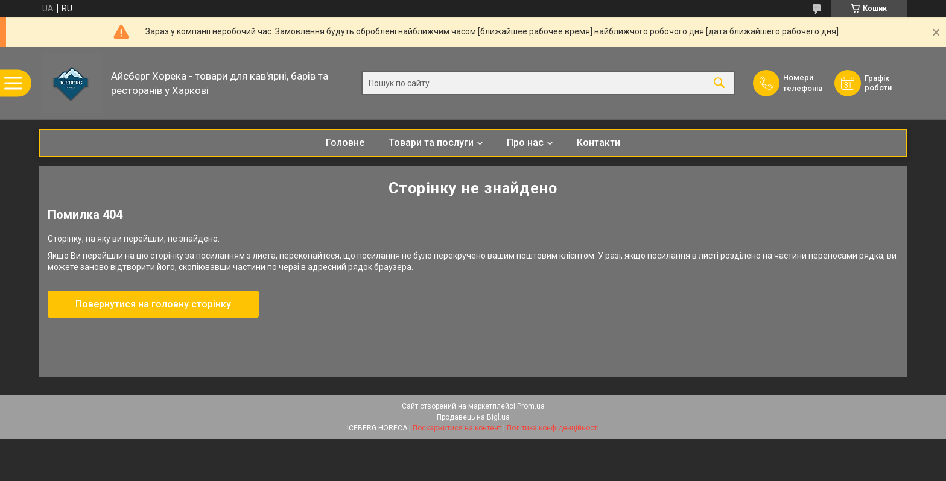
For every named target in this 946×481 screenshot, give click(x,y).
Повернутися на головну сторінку (153, 304)
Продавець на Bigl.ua (473, 417)
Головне (345, 142)
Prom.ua (531, 406)
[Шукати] (719, 83)
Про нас (525, 142)
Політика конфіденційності (553, 428)
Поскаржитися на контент (457, 428)
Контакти (598, 142)
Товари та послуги (431, 142)
